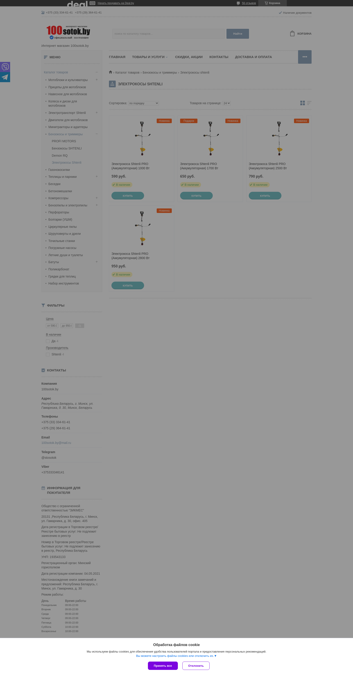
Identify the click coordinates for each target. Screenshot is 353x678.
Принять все (163, 665)
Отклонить (196, 665)
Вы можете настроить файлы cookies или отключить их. (175, 656)
